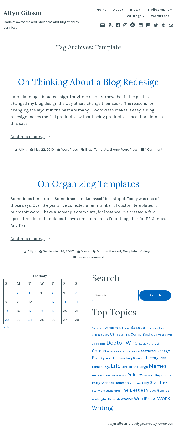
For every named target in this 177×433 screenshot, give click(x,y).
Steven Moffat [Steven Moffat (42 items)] (113, 391)
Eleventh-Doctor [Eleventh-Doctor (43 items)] (122, 351)
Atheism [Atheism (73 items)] (111, 328)
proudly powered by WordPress (151, 424)
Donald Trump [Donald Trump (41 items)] (146, 344)
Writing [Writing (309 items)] (102, 407)
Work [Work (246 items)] (163, 398)
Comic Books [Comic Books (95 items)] (142, 334)
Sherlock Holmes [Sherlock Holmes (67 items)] (113, 383)
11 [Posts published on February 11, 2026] (41, 301)
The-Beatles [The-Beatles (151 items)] (133, 390)
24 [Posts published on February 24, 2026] (30, 320)
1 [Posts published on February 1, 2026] (5, 292)
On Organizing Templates (88, 183)
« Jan (7, 327)
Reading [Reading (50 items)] (149, 375)
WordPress (160, 16)
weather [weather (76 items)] (127, 399)
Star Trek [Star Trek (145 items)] (159, 382)
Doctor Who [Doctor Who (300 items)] (122, 342)
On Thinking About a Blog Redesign (88, 81)
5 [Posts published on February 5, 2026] (52, 292)
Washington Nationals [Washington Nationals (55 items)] (106, 399)
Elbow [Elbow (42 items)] (110, 351)
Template (101, 149)
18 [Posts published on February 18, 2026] (41, 311)
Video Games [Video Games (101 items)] (158, 390)
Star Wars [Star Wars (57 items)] (98, 390)
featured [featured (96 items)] (148, 351)
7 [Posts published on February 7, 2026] (76, 292)
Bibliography (158, 9)
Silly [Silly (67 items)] (145, 383)
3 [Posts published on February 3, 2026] (29, 292)
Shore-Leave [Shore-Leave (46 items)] (134, 383)
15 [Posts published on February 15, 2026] (6, 311)
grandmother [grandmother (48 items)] (110, 358)
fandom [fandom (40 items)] (136, 351)
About (118, 9)
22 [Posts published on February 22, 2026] (7, 320)
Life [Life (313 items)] (116, 365)
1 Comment (153, 149)
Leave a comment (90, 257)
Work (85, 251)
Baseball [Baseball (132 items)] (139, 327)
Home (101, 9)
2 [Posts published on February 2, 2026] (18, 292)
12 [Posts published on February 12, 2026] (53, 301)
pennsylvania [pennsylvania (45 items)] (118, 375)
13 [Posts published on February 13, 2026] (65, 301)
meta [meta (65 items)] (95, 375)
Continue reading (37, 137)
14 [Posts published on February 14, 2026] (76, 301)
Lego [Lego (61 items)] (106, 367)
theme (115, 149)
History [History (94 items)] (152, 357)
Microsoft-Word (109, 251)
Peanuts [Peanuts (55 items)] (105, 375)
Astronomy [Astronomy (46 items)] (98, 328)
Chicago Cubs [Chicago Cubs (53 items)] (100, 334)
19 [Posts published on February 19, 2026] (53, 311)
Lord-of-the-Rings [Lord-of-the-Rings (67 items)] (134, 367)
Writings (134, 16)
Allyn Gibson (22, 13)
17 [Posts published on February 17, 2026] (30, 311)
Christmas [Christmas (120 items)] (120, 334)
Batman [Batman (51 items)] (153, 327)
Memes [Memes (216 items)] (158, 366)
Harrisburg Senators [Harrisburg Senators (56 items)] (132, 358)
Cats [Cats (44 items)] (161, 328)
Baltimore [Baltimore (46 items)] (124, 328)
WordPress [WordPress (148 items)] (145, 398)
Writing (144, 251)
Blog (134, 9)
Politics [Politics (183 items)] (135, 375)
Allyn (23, 149)
